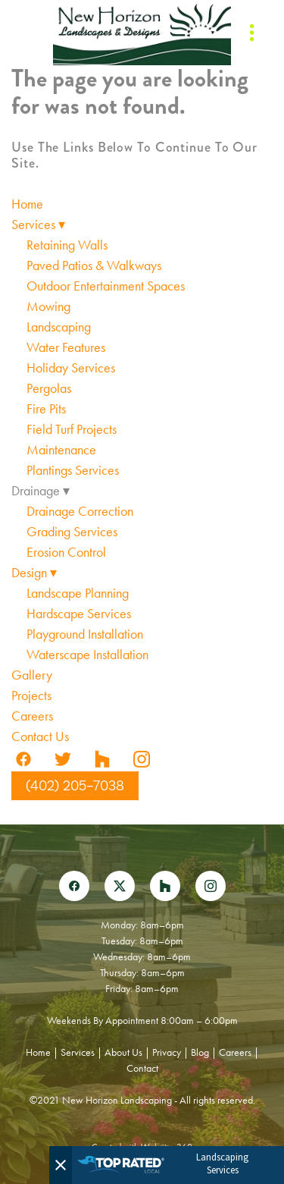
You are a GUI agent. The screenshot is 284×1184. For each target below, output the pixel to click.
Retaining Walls (67, 245)
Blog (200, 1052)
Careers (32, 716)
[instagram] (142, 759)
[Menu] (252, 33)
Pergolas (49, 388)
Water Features (66, 347)
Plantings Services (73, 470)
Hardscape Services (79, 613)
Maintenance (61, 449)
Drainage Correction (80, 511)
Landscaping (59, 327)
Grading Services (72, 531)
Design (34, 572)
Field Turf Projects (72, 429)
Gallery (31, 675)
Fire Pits (46, 408)
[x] (120, 886)
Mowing (48, 306)
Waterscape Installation (87, 654)
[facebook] (23, 759)
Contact (142, 1068)
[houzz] (102, 759)
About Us (123, 1052)
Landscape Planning (78, 593)
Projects (31, 695)
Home (27, 204)
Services (38, 224)
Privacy (166, 1052)
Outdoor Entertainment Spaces (106, 286)
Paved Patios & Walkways (94, 265)
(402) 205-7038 (75, 785)
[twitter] (63, 759)
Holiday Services (71, 368)
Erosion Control (66, 552)
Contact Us (40, 736)
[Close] (60, 1165)
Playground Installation (85, 634)
